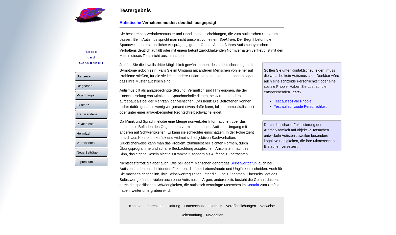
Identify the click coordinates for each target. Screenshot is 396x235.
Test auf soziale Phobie (292, 101)
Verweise (267, 206)
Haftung (174, 206)
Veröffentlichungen (241, 206)
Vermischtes (86, 143)
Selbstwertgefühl (243, 163)
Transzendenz (87, 114)
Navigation (214, 215)
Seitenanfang (191, 215)
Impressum (85, 162)
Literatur (215, 206)
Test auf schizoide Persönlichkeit (300, 106)
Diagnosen (84, 86)
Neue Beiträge (87, 152)
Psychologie (85, 95)
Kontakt (253, 185)
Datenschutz (194, 206)
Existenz (83, 105)
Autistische (130, 22)
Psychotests (85, 124)
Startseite (83, 76)
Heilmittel (83, 133)
